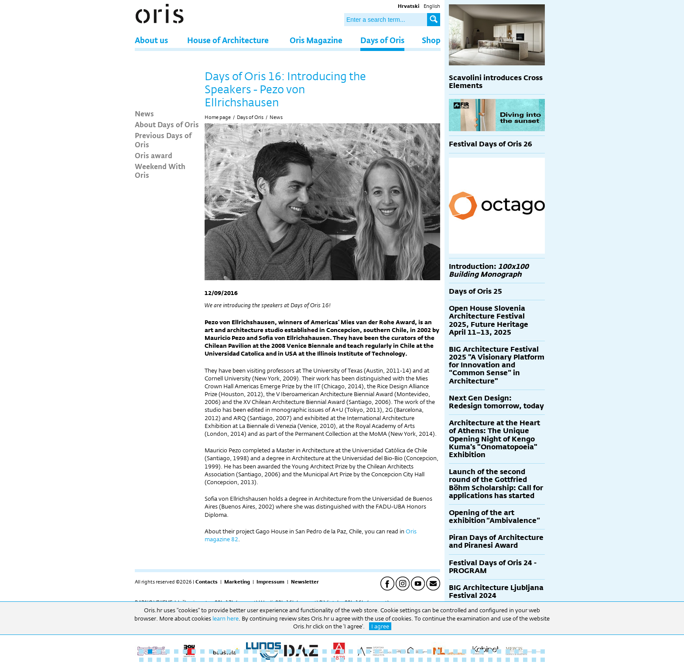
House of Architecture (228, 40)
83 (447, 660)
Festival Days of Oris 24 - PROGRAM (493, 566)
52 (176, 660)
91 (516, 660)
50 (159, 660)
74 (368, 660)
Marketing (237, 581)
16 (272, 651)
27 (368, 651)
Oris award (153, 155)
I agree (380, 626)
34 (429, 651)
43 (508, 651)
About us (151, 40)
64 (281, 660)
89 (499, 660)
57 (220, 660)
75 (377, 660)
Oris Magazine (316, 40)
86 (473, 660)
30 (394, 651)
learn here (225, 618)
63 (272, 660)
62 (263, 660)
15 (263, 651)
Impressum (270, 581)
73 (359, 660)
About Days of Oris (167, 124)
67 (307, 660)
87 (481, 660)
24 (342, 651)
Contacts (206, 581)
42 (499, 651)
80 (420, 660)
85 (464, 660)
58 (228, 660)
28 (377, 651)
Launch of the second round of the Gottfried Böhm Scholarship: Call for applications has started (496, 483)
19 (298, 651)
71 (342, 660)
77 (394, 660)
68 (316, 660)
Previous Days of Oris (163, 139)
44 (516, 651)
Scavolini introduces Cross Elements (496, 81)
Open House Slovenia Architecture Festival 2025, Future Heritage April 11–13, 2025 (488, 320)
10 (220, 651)
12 (237, 651)
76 (385, 660)
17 (281, 651)
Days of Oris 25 (475, 291)
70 (333, 660)
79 (412, 660)
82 (438, 660)
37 (455, 651)
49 (150, 660)
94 (542, 660)
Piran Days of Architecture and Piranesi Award (496, 541)
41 (490, 651)
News (144, 113)
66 (298, 660)
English (432, 6)
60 (246, 660)
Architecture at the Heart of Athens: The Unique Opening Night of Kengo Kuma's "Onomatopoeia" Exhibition (494, 438)
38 (464, 651)
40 (481, 651)
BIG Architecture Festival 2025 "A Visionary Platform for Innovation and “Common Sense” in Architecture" (496, 365)
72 (351, 660)
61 (255, 660)
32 (412, 651)
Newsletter (305, 581)
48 (141, 660)
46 (534, 651)
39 (473, 651)
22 (324, 651)
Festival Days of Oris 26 (490, 144)
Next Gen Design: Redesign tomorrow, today (496, 402)
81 (429, 660)
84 (455, 660)
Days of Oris (382, 40)
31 (403, 651)
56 (211, 660)
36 (447, 651)
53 (185, 660)
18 (289, 651)
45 (525, 651)
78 (403, 660)
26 (359, 651)
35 (438, 651)
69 (324, 660)
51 (167, 660)
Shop (431, 40)
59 (237, 660)
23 (333, 651)
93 (534, 660)
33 (420, 651)
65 (289, 660)
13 (246, 651)
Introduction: (489, 270)
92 (525, 660)
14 (255, 651)
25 (351, 651)
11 (228, 651)
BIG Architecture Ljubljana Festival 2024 (496, 591)
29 (385, 651)
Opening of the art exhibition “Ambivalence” (494, 516)
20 (307, 651)
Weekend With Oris (160, 170)
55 (202, 660)
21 (316, 651)
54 (194, 660)
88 (490, 660)
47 (542, 651)
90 (508, 660)
